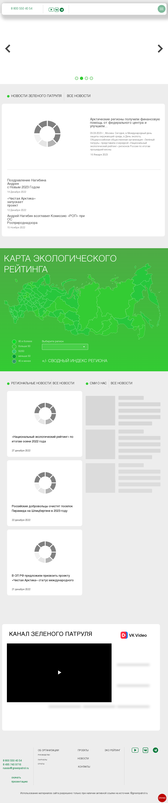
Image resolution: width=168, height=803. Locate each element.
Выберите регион (53, 341)
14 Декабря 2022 (16, 192)
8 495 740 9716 (12, 764)
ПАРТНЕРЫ (42, 760)
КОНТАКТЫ (84, 767)
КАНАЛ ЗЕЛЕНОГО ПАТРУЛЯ (50, 634)
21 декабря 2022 (21, 589)
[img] (45, 413)
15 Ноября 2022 (16, 228)
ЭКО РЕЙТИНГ (112, 750)
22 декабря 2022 (21, 520)
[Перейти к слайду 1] (76, 78)
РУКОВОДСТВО (44, 755)
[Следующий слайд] (160, 48)
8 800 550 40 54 (21, 8)
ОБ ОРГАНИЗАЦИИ (48, 750)
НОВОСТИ (83, 759)
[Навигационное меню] (161, 9)
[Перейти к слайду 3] (86, 78)
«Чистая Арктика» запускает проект (21, 202)
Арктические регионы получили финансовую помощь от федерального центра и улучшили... (125, 123)
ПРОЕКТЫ (83, 750)
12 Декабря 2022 (16, 210)
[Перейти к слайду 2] (81, 78)
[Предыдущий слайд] (7, 48)
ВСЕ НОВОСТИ (79, 96)
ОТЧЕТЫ (41, 764)
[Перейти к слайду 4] (91, 78)
